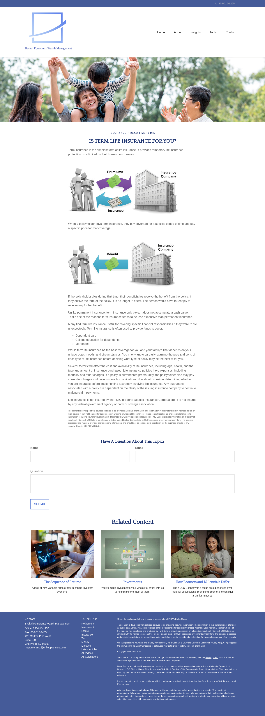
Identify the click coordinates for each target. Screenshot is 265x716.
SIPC (215, 657)
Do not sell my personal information (189, 646)
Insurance (87, 634)
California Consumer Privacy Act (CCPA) (210, 643)
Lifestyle (86, 645)
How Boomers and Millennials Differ (202, 582)
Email (139, 447)
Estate (85, 630)
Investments (132, 582)
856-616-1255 (225, 3)
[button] (177, 32)
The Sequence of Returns (62, 582)
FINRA (208, 657)
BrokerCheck (181, 619)
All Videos (87, 653)
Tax (84, 638)
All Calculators (90, 656)
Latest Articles (90, 649)
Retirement (88, 623)
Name (34, 447)
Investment (88, 627)
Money (85, 642)
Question (36, 471)
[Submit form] (39, 504)
